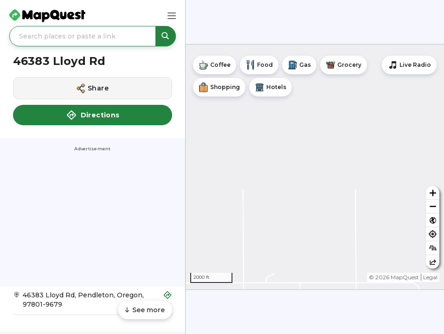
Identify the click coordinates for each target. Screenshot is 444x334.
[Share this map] (432, 262)
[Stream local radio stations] (409, 65)
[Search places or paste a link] (92, 36)
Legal (430, 277)
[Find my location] (432, 234)
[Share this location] (92, 88)
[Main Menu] (171, 16)
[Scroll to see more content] (145, 310)
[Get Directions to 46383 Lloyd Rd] (92, 302)
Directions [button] (93, 115)
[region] (315, 167)
